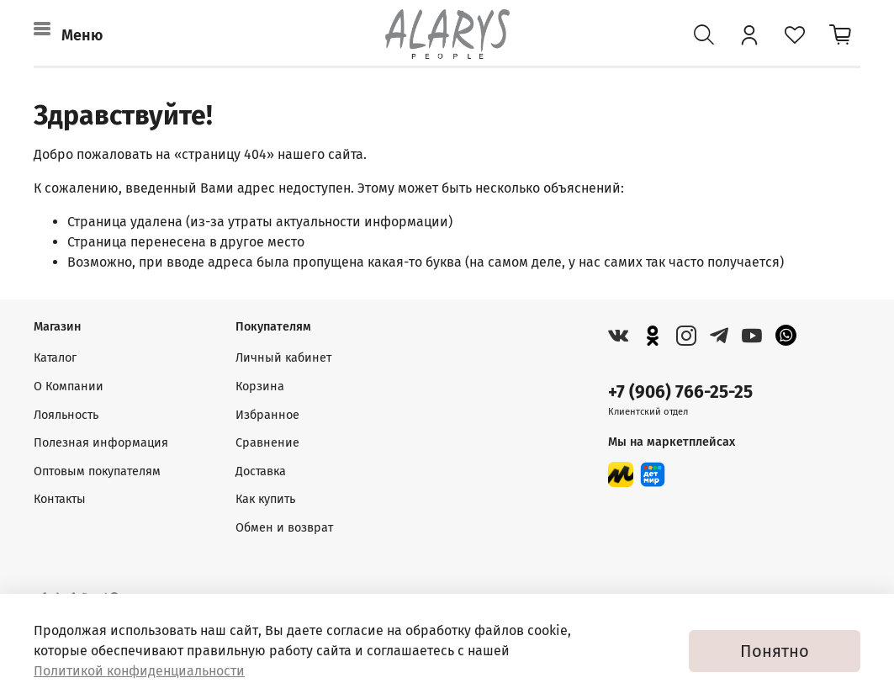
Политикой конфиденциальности (139, 671)
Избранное (267, 415)
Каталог (55, 358)
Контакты (60, 499)
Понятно (774, 651)
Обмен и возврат (284, 528)
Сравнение (267, 443)
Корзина (259, 386)
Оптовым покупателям (97, 471)
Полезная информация (101, 443)
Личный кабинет (283, 358)
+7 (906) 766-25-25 (680, 392)
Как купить (265, 499)
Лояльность (66, 415)
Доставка (260, 471)
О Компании (68, 386)
